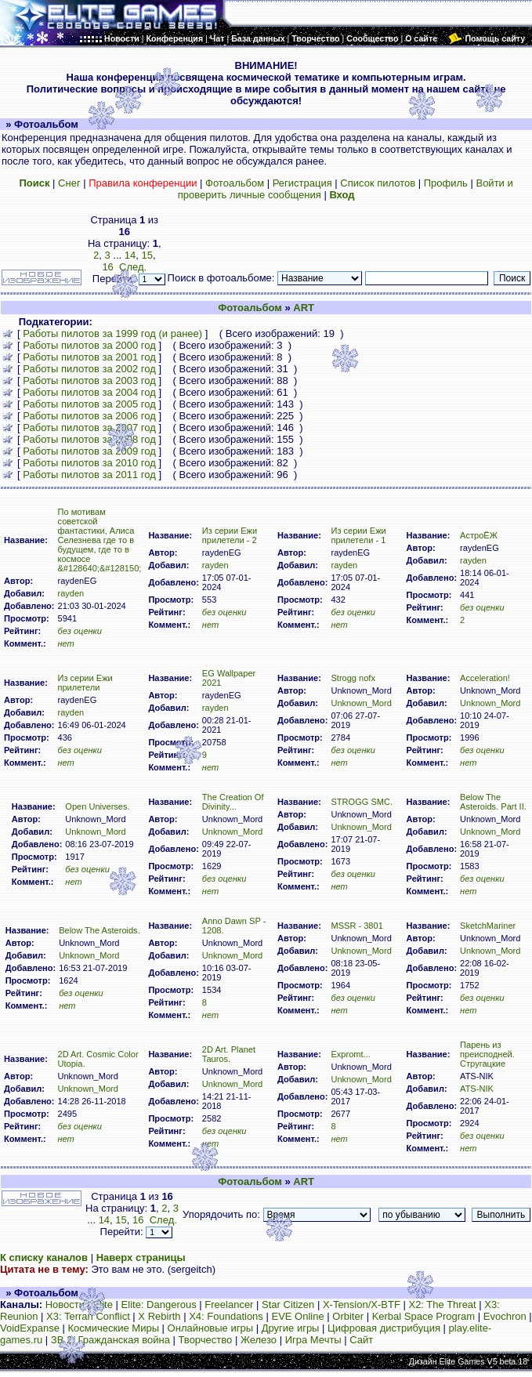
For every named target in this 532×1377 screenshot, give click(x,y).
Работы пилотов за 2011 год (89, 474)
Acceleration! (485, 678)
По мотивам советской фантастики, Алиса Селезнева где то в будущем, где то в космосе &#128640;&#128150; (99, 540)
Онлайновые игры (210, 1328)
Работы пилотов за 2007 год (89, 427)
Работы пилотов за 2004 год (89, 392)
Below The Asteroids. (99, 930)
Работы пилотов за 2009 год (89, 451)
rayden (70, 593)
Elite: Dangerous (159, 1304)
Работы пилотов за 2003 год (89, 380)
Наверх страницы (141, 1257)
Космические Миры (113, 1328)
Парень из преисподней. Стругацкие (487, 1054)
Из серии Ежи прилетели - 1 (358, 535)
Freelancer (228, 1304)
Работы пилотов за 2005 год (89, 404)
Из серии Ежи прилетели (84, 682)
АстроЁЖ (479, 535)
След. (163, 1220)
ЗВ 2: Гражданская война (110, 1340)
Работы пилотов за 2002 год (89, 369)
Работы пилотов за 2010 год (89, 463)
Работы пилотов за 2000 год (89, 345)
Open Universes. (97, 806)
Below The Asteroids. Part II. (493, 801)
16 (137, 1220)
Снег (69, 183)
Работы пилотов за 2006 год (89, 416)
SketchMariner (488, 925)
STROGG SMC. (362, 801)
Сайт (361, 1340)
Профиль (446, 183)
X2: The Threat (442, 1304)
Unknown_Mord (361, 703)
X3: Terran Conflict (88, 1316)
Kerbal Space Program (424, 1316)
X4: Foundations (226, 1316)
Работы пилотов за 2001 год (89, 357)
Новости (65, 1304)
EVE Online (297, 1316)
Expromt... (350, 1054)
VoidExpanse (30, 1328)
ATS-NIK (477, 1088)
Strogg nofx (353, 678)
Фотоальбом (234, 183)
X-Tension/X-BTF (361, 1304)
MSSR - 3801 (356, 925)
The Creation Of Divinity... (233, 801)
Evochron (505, 1316)
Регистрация (302, 183)
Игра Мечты (313, 1340)
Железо (259, 1340)
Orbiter (348, 1316)
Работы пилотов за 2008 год (89, 439)
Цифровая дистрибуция (384, 1328)
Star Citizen (288, 1304)
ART (303, 307)
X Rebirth (159, 1316)
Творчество (206, 1340)
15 (146, 255)
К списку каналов (44, 1257)
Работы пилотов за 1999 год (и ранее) (112, 333)
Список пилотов (377, 183)
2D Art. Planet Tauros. (228, 1054)
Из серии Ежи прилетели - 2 (229, 535)
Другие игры (291, 1328)
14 (130, 255)
